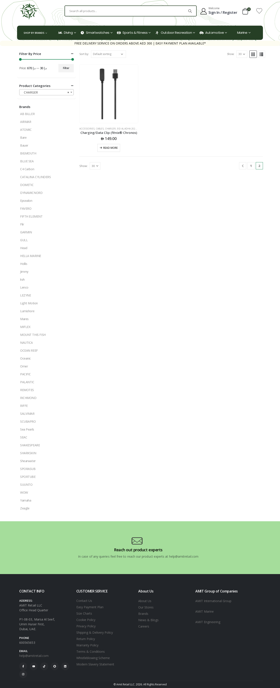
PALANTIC (27, 382)
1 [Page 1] (251, 165)
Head (23, 248)
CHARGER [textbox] (45, 92)
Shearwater (28, 461)
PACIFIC (25, 374)
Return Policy (85, 639)
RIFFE (24, 406)
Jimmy (24, 272)
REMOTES (27, 390)
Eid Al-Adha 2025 (126, 128)
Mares (24, 319)
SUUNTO (26, 484)
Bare (23, 137)
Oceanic (25, 358)
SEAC (23, 437)
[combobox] (46, 92)
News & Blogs (148, 620)
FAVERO (25, 208)
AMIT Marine (204, 611)
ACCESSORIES (86, 128)
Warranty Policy (87, 645)
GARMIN (26, 232)
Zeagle (24, 508)
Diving (65, 32)
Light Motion (29, 303)
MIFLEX (25, 327)
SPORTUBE (28, 477)
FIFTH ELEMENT (31, 216)
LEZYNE (25, 295)
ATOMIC (26, 130)
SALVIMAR (27, 413)
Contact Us (84, 601)
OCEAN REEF (29, 350)
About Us (144, 601)
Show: (230, 54)
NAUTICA (26, 342)
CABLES (100, 128)
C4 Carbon (27, 169)
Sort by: (84, 54)
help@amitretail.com (34, 656)
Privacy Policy (86, 626)
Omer (24, 366)
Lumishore (27, 311)
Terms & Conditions (90, 651)
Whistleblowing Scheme (93, 658)
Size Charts (84, 613)
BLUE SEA (27, 161)
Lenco (24, 287)
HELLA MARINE (30, 256)
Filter (66, 68)
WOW (24, 492)
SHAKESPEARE (30, 445)
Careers (143, 626)
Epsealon (26, 201)
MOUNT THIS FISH (33, 335)
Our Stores (146, 607)
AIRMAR (25, 122)
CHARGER (110, 128)
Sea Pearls (27, 429)
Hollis (23, 264)
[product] (109, 94)
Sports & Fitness (132, 32)
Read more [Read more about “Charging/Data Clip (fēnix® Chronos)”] (110, 148)
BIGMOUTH (28, 153)
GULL (24, 240)
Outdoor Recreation (173, 32)
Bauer (24, 145)
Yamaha (25, 500)
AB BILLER (27, 114)
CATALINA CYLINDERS (35, 177)
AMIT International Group (213, 601)
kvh (22, 279)
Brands (143, 614)
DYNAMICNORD (31, 193)
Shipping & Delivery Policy (94, 632)
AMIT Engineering (207, 622)
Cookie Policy (85, 620)
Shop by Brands (34, 32)
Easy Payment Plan (89, 607)
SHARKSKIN (28, 453)
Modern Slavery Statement (95, 664)
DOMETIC (27, 185)
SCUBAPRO (28, 421)
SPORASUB (28, 469)
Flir (22, 224)
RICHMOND (28, 398)
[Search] (190, 11)
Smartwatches (94, 32)
